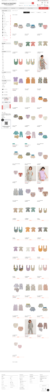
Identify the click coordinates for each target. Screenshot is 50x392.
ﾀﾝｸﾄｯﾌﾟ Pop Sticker (27, 295)
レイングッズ (3, 78)
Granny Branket (4, 83)
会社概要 (41, 379)
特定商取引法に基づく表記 (43, 378)
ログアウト (42, 4)
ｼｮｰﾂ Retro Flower (14, 181)
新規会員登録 (31, 376)
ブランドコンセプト (22, 376)
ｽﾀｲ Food (38, 218)
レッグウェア (3, 387)
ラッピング (4, 41)
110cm (3, 62)
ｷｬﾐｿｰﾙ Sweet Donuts (39, 295)
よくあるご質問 (21, 387)
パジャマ (4, 26)
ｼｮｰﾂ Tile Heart (39, 163)
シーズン (3, 75)
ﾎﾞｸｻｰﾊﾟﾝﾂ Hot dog (39, 107)
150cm (3, 68)
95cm (2, 59)
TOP (13, 10)
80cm (2, 56)
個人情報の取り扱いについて (43, 376)
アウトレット (33, 5)
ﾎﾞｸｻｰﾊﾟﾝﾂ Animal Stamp (28, 163)
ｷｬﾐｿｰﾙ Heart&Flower (15, 107)
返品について (21, 382)
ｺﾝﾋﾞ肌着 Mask (26, 218)
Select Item (3, 86)
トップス (3, 381)
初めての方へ (21, 378)
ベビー (2, 379)
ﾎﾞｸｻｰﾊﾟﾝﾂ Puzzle (14, 125)
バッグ (11, 379)
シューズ (11, 381)
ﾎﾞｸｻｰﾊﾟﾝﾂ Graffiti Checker (40, 143)
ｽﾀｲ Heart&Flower (27, 276)
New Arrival (3, 378)
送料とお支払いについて (23, 381)
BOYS (3, 46)
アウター (3, 382)
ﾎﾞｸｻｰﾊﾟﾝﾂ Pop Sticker (39, 315)
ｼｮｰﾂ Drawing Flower (27, 200)
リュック (27, 5)
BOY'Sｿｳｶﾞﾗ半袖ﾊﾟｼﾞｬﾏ (28, 181)
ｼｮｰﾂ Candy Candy (39, 125)
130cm (3, 65)
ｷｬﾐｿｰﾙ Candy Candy (27, 107)
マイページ (46, 4)
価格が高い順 (39, 12)
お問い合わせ (41, 381)
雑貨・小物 (11, 382)
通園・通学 (30, 5)
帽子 (10, 378)
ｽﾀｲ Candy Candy (39, 276)
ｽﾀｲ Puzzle (13, 276)
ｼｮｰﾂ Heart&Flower (27, 125)
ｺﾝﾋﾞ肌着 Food (14, 218)
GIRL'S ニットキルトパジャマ (16, 295)
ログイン (39, 4)
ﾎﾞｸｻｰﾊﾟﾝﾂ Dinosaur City (28, 315)
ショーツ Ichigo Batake (40, 200)
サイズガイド (5, 89)
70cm (2, 54)
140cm (3, 67)
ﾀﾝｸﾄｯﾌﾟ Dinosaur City (15, 200)
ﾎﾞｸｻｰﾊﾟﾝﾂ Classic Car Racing (16, 163)
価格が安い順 (32, 12)
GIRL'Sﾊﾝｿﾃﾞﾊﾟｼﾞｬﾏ (39, 181)
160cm (3, 70)
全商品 (3, 12)
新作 (24, 5)
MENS (3, 49)
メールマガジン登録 (32, 378)
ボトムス (3, 384)
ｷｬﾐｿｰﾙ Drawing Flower (15, 315)
